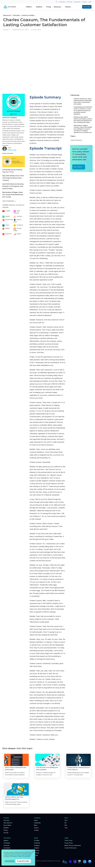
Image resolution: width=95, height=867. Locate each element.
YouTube (36, 850)
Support (84, 2)
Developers (77, 2)
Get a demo (78, 167)
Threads (36, 853)
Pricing (48, 7)
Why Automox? (8, 823)
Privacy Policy (69, 843)
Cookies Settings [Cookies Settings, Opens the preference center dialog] (9, 861)
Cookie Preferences (70, 848)
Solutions (40, 7)
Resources (58, 7)
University (69, 2)
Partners (68, 7)
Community (62, 2)
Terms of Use (68, 840)
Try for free (86, 7)
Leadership (37, 823)
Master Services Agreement (73, 845)
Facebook (37, 843)
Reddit (36, 855)
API (65, 823)
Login (89, 2)
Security (6, 832)
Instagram (37, 845)
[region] (18, 858)
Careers (36, 827)
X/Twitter (36, 840)
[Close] (33, 851)
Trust (66, 827)
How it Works (7, 825)
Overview (6, 820)
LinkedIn (36, 848)
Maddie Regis (12, 150)
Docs (66, 820)
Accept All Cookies (23, 861)
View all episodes (9, 201)
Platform (29, 7)
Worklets (6, 827)
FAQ (66, 825)
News (35, 825)
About (35, 820)
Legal (66, 838)
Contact (36, 830)
